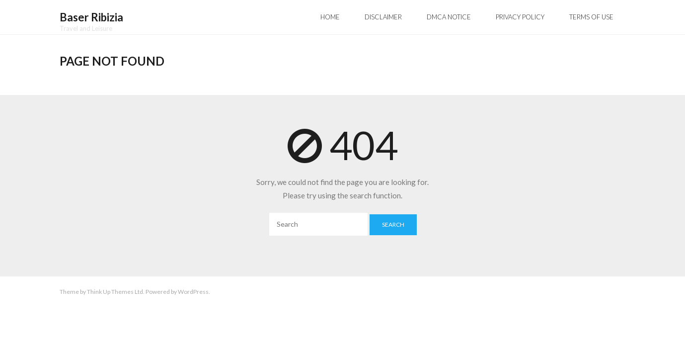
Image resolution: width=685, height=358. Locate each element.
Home (330, 17)
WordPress (193, 291)
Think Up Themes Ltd (115, 291)
